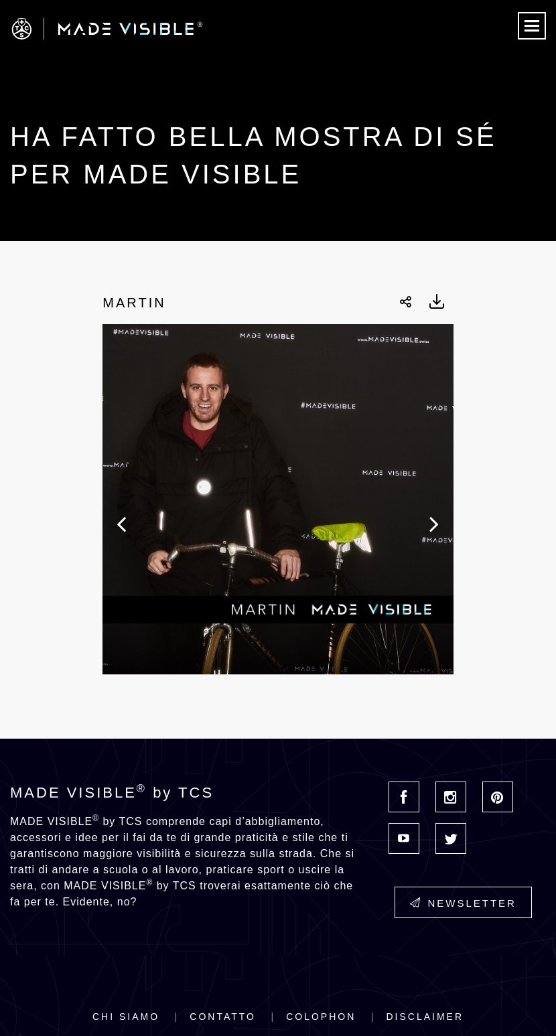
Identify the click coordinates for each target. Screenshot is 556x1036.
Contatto (223, 1016)
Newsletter (463, 903)
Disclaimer (425, 1016)
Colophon (321, 1016)
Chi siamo (125, 1016)
